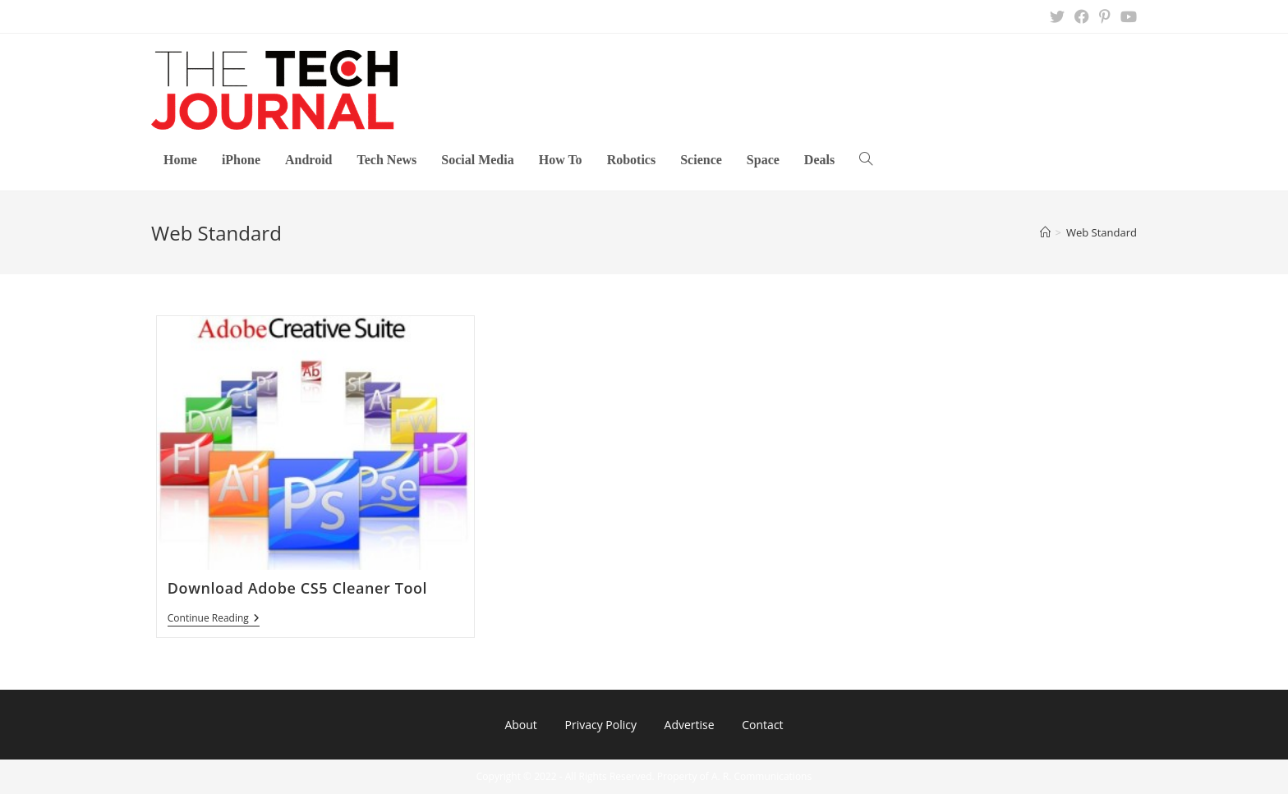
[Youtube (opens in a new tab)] (1126, 16)
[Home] (1045, 232)
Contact (762, 724)
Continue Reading (214, 619)
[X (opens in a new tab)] (1057, 16)
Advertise (690, 724)
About (520, 724)
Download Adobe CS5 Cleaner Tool (298, 588)
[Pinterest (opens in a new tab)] (1105, 16)
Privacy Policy (600, 724)
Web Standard (1101, 232)
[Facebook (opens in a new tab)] (1082, 16)
